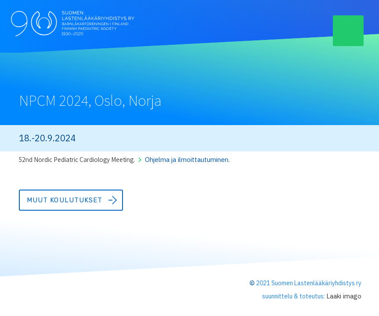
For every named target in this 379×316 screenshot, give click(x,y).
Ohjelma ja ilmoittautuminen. (189, 159)
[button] (348, 30)
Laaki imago (343, 296)
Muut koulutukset (64, 200)
